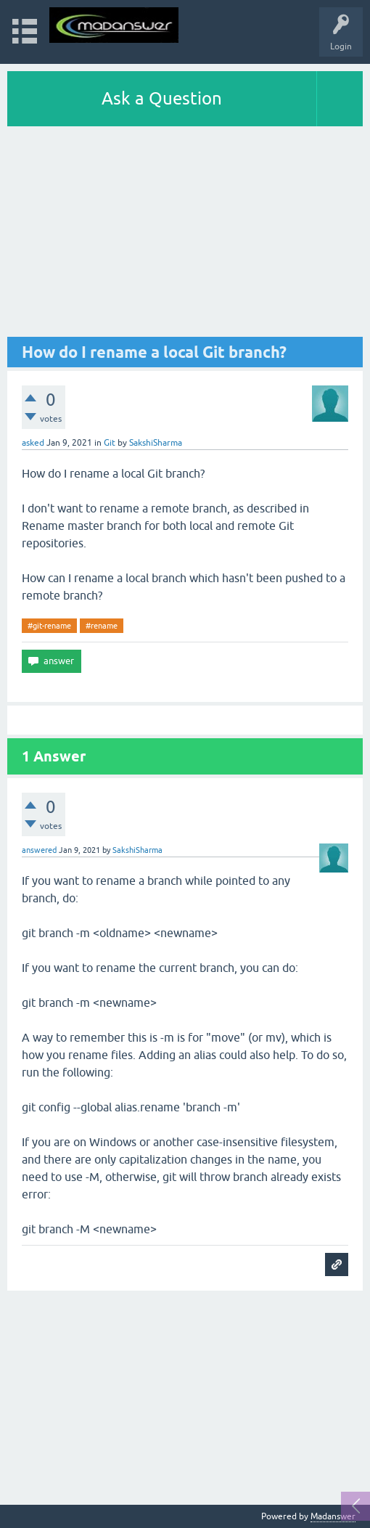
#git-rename (49, 625)
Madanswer (333, 1516)
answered (39, 850)
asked (33, 443)
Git (109, 443)
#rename (102, 625)
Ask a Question (162, 98)
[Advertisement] (185, 235)
